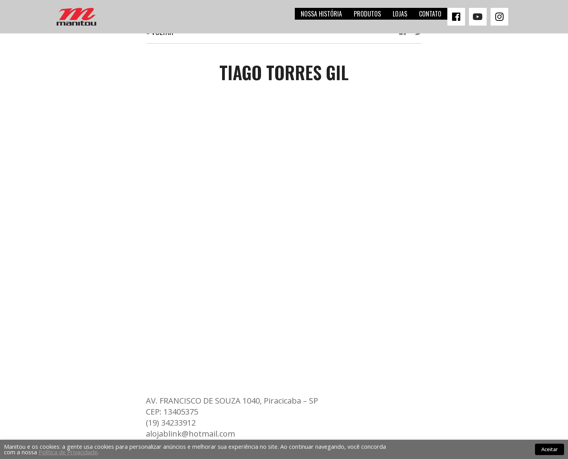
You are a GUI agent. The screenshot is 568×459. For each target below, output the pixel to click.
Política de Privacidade (68, 452)
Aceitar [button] (549, 449)
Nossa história (321, 13)
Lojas (400, 13)
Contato (430, 13)
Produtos (367, 13)
